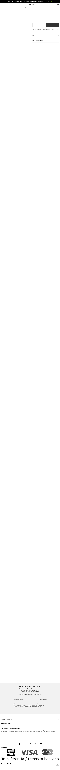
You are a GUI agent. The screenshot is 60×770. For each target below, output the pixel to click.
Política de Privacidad (31, 706)
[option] (30, 1)
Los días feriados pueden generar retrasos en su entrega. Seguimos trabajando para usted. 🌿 (30, 1)
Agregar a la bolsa (52, 25)
